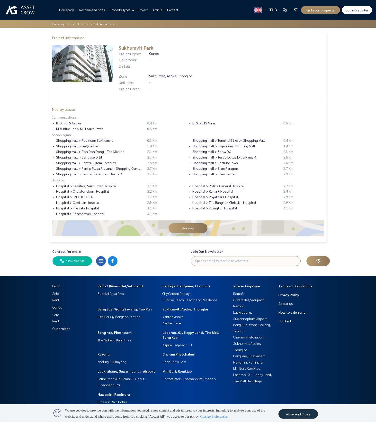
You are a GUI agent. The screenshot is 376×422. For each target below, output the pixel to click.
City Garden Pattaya (176, 293)
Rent (55, 300)
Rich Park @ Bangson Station (119, 316)
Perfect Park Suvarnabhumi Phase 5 (189, 378)
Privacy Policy (288, 294)
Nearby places (64, 109)
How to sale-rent (291, 312)
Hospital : (59, 180)
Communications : (65, 117)
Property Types (121, 10)
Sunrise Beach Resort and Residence (189, 300)
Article (157, 10)
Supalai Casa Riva (111, 293)
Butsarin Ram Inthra (112, 402)
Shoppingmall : (63, 134)
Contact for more (66, 251)
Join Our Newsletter (207, 251)
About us (285, 303)
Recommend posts (92, 10)
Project (143, 10)
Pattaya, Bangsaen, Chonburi (186, 286)
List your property (320, 10)
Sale (55, 293)
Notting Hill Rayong (112, 361)
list (86, 24)
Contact (172, 10)
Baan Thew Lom (174, 361)
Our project (61, 328)
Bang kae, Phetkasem (115, 332)
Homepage (66, 10)
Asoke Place (171, 323)
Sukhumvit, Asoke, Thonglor (185, 309)
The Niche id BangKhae (114, 340)
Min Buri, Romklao (177, 371)
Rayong (103, 354)
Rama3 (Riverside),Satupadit (120, 286)
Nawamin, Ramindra (114, 394)
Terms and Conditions (295, 286)
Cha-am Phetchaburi (178, 354)
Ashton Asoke (173, 316)
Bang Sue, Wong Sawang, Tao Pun (125, 309)
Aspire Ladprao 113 (177, 345)
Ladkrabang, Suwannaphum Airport (126, 371)
